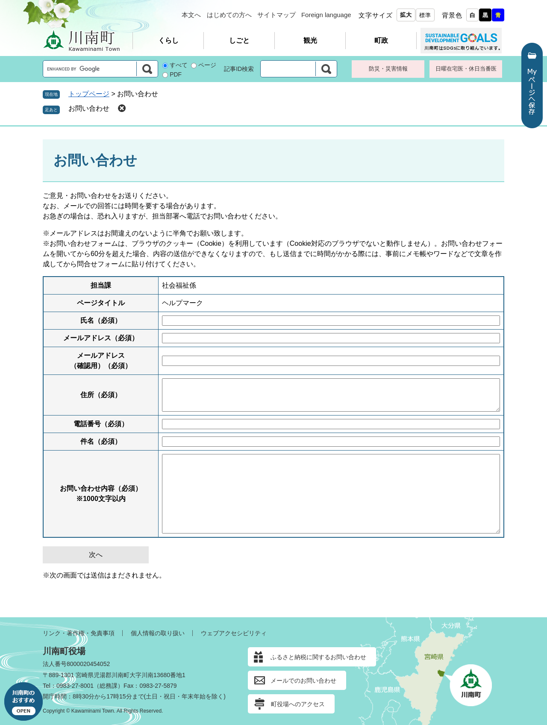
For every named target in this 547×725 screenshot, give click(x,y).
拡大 (406, 15)
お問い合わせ (88, 108)
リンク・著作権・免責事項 (79, 633)
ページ (207, 65)
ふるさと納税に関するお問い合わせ (318, 657)
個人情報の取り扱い (158, 633)
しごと (239, 40)
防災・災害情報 (388, 68)
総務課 (109, 685)
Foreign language (326, 14)
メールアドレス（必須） (100, 338)
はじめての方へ (229, 14)
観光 (310, 40)
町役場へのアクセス (298, 704)
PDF (176, 74)
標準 (425, 15)
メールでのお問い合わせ (303, 680)
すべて (179, 65)
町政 (381, 40)
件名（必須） (100, 441)
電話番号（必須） (101, 423)
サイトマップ (276, 14)
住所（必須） (100, 394)
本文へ (191, 14)
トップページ (88, 93)
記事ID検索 (239, 68)
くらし (168, 40)
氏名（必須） (100, 320)
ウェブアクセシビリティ (234, 633)
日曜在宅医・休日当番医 (466, 68)
